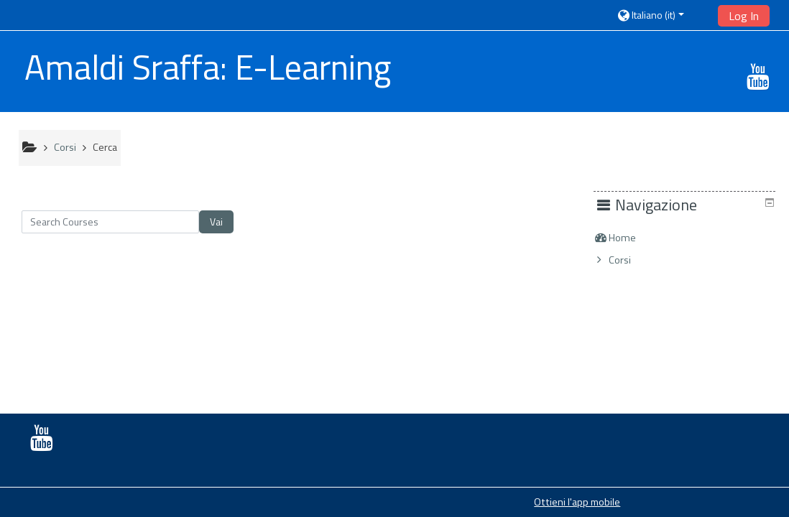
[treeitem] (690, 238)
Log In (744, 15)
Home (633, 238)
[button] (662, 15)
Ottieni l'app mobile (577, 502)
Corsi (630, 260)
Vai (216, 221)
